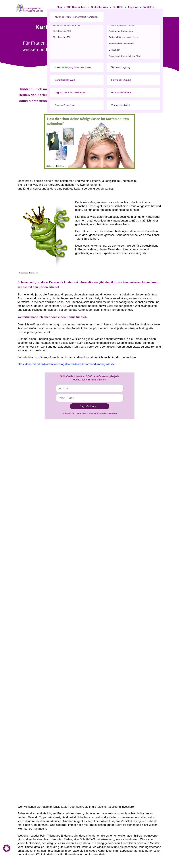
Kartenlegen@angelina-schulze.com (46, 767)
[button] (6, 848)
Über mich (76, 748)
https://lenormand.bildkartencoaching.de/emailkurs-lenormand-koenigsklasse (66, 364)
